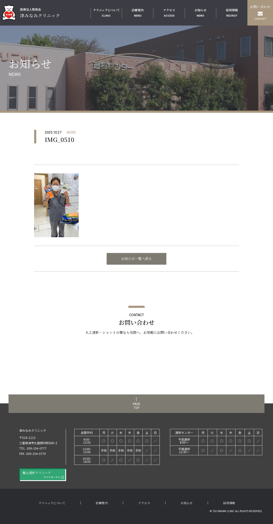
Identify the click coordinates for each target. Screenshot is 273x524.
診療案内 (102, 503)
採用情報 (229, 503)
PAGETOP (136, 406)
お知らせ (187, 503)
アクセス (144, 503)
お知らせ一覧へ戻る (136, 258)
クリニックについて (52, 503)
